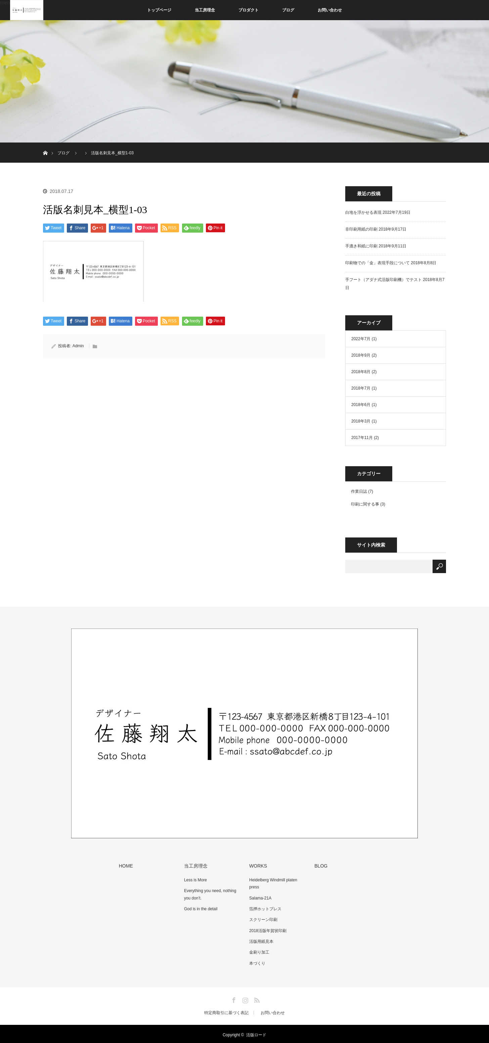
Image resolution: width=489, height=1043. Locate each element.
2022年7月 (360, 338)
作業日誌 (359, 491)
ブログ (288, 10)
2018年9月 (360, 355)
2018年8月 (360, 371)
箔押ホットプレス (265, 908)
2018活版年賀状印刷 (267, 929)
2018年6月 (360, 404)
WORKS (257, 865)
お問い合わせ (330, 10)
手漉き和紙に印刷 (361, 246)
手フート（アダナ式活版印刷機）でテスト (383, 279)
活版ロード (256, 1033)
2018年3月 (360, 421)
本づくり (257, 961)
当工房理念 (205, 10)
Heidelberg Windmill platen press (273, 883)
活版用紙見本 (261, 939)
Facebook (233, 997)
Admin (78, 346)
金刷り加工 (259, 950)
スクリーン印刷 (263, 918)
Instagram (244, 997)
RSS (256, 997)
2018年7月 (360, 388)
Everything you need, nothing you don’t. (209, 894)
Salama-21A (260, 897)
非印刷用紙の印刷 (361, 229)
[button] (93, 271)
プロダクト (248, 10)
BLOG (320, 865)
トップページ (159, 10)
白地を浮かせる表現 (363, 212)
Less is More (194, 879)
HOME (125, 865)
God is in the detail (200, 908)
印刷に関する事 (365, 504)
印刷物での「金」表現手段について (377, 262)
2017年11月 (362, 437)
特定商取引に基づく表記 (226, 1011)
